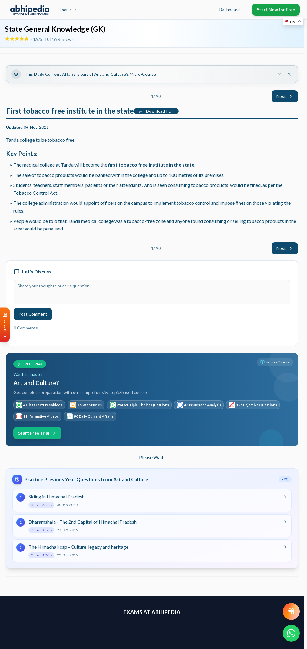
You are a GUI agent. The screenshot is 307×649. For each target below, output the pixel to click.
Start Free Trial (37, 432)
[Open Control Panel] (5, 324)
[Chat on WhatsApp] (291, 633)
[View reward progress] (291, 611)
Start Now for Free (276, 9)
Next (284, 96)
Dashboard (229, 9)
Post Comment (32, 313)
